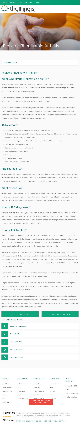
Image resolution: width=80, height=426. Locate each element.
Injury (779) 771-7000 (28, 2)
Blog (19, 387)
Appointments (38, 395)
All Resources (22, 395)
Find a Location (71, 397)
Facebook (53, 384)
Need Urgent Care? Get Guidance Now (41, 402)
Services (36, 387)
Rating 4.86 (9, 416)
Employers (21, 391)
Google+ (52, 391)
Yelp (51, 387)
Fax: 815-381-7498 (72, 393)
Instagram (53, 398)
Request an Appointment (60, 314)
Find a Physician (7, 387)
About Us (4, 384)
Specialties (37, 384)
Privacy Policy (22, 398)
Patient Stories (6, 391)
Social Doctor (59, 421)
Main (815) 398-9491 (9, 2)
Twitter (52, 395)
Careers (4, 395)
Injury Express (38, 391)
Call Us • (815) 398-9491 (20, 314)
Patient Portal (22, 384)
